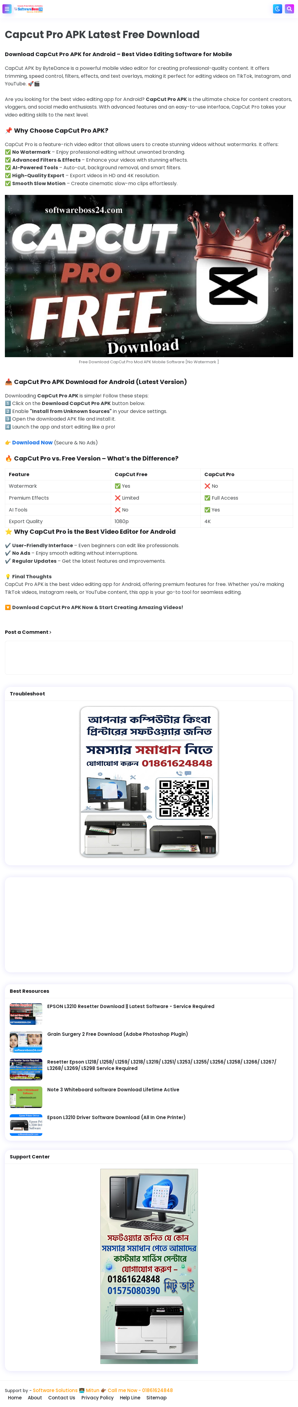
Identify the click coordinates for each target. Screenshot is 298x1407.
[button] (7, 8)
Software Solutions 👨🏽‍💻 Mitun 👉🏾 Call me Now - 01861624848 (103, 1390)
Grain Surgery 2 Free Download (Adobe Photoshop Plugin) (117, 1033)
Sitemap (165, 1397)
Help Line (137, 1397)
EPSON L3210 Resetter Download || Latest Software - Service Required (130, 1006)
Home (19, 1397)
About (40, 1397)
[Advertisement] (149, 924)
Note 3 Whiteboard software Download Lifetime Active (113, 1089)
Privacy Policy (104, 1397)
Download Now (31, 442)
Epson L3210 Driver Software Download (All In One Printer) (116, 1117)
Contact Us (67, 1397)
